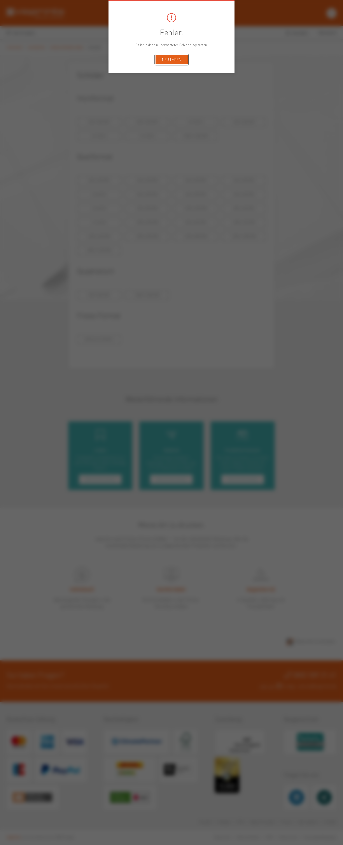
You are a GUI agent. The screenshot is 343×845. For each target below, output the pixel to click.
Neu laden (171, 60)
